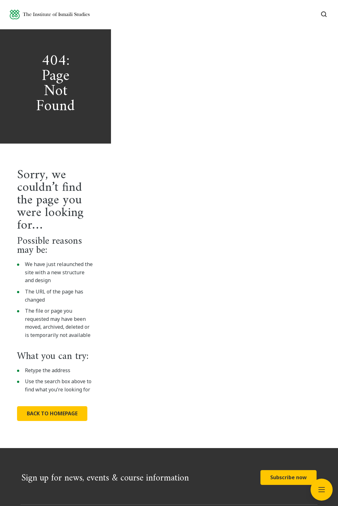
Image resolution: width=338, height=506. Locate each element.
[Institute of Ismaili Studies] (60, 17)
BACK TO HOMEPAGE (82, 297)
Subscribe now (288, 359)
